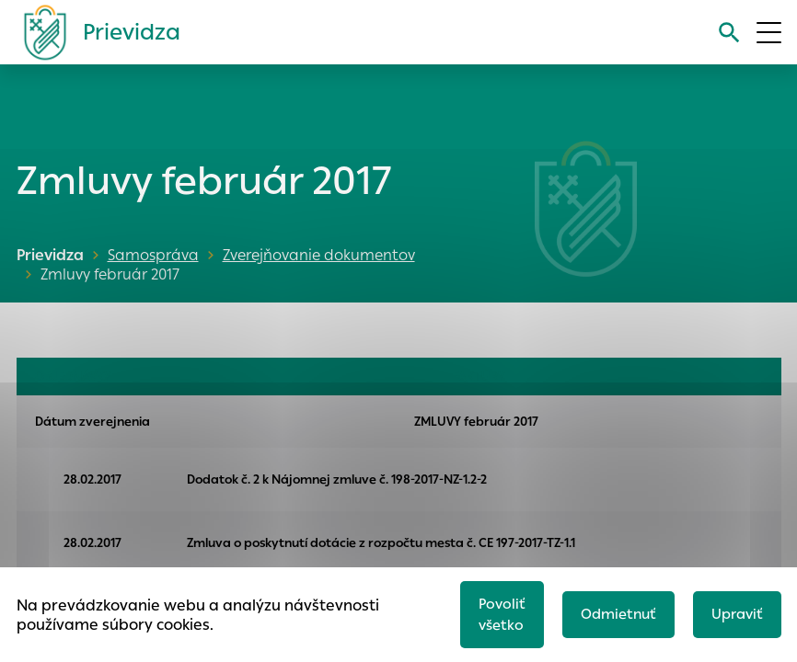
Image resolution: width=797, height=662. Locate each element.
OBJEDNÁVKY (73, 376)
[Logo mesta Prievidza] (95, 32)
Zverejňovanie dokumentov (319, 255)
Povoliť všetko (502, 614)
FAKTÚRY (479, 376)
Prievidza (50, 255)
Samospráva (153, 255)
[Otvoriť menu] (769, 32)
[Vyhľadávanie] (729, 32)
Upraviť (737, 613)
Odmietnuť (618, 613)
